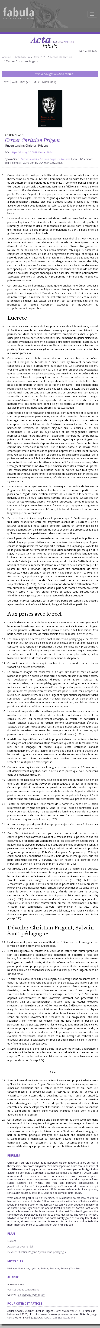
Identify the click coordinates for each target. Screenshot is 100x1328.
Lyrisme (35, 1268)
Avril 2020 (40, 57)
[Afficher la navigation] (92, 14)
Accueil (6, 57)
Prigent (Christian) (70, 1268)
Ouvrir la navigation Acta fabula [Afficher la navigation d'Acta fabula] (50, 74)
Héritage (12, 1268)
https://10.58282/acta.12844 (59, 1317)
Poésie (45, 1268)
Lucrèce (17, 318)
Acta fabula (22, 57)
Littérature (23, 1268)
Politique (54, 1268)
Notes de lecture (61, 57)
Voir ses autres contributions (23, 1289)
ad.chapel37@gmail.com (31, 1294)
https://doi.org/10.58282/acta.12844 (31, 152)
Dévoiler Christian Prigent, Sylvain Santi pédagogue (50, 930)
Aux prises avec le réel (34, 614)
